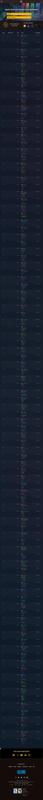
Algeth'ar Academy (11, 17)
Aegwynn (9, 14)
